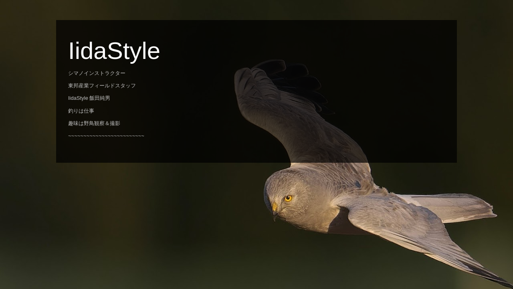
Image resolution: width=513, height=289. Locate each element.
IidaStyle (114, 50)
